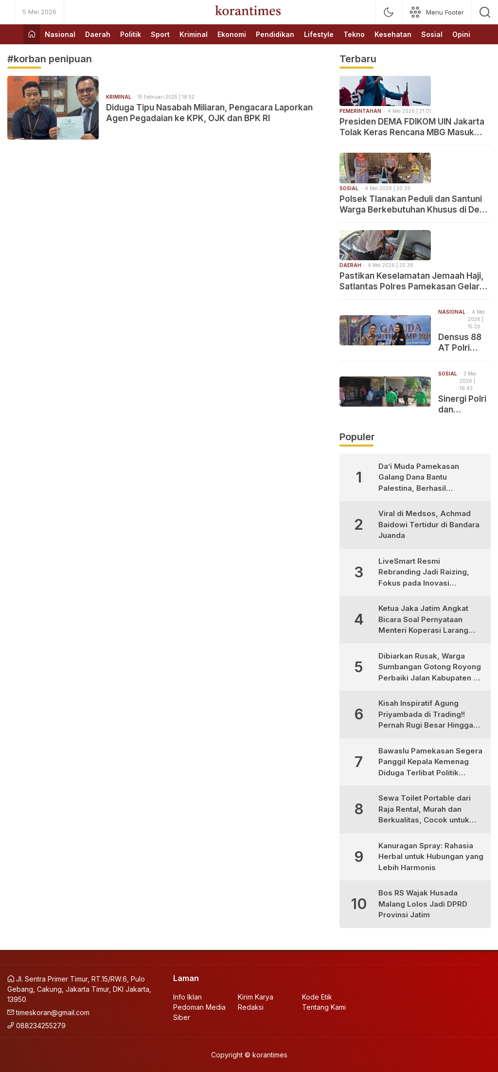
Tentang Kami (324, 1007)
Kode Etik (317, 997)
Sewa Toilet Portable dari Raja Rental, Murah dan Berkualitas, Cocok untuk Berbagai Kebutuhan (424, 809)
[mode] (388, 12)
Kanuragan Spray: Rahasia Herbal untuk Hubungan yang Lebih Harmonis (430, 856)
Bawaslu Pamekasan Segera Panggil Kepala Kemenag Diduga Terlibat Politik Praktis (430, 762)
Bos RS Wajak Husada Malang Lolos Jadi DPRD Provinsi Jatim (422, 903)
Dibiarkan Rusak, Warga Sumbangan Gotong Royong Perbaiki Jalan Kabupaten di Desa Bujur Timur (429, 667)
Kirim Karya (255, 997)
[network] (436, 12)
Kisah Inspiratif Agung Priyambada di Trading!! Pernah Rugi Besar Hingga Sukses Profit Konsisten (425, 714)
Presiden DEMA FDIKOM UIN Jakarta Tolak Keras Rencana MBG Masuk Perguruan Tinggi (411, 127)
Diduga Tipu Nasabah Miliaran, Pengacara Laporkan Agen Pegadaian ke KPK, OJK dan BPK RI (209, 113)
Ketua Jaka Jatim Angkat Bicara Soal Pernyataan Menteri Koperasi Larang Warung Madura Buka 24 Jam (423, 620)
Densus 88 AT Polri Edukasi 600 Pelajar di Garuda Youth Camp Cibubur (463, 342)
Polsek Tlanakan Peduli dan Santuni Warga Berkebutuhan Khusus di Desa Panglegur (414, 204)
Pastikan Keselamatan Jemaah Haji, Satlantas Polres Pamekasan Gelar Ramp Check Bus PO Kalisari (411, 281)
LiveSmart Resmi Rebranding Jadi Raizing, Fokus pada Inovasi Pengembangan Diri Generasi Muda (423, 572)
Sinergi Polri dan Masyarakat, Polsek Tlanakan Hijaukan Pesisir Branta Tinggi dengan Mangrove (463, 404)
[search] (485, 12)
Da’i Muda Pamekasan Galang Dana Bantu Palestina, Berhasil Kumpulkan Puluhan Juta (422, 478)
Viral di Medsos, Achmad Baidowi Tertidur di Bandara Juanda (429, 524)
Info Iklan (187, 997)
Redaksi (251, 1007)
